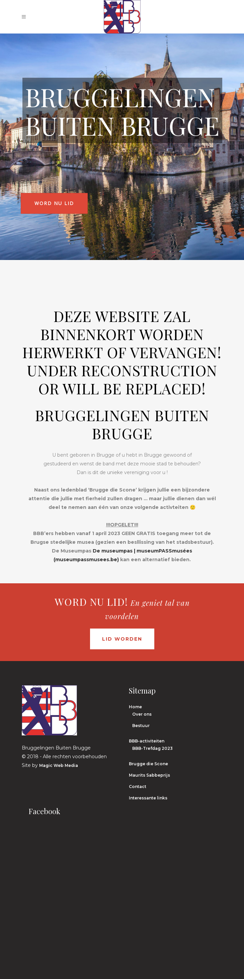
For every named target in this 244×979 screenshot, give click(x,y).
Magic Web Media (58, 765)
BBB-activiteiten (146, 740)
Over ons (142, 714)
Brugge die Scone (148, 763)
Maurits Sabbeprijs (149, 775)
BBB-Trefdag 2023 (152, 748)
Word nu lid (54, 203)
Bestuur (141, 725)
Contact (137, 786)
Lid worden (122, 639)
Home (135, 706)
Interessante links (148, 797)
